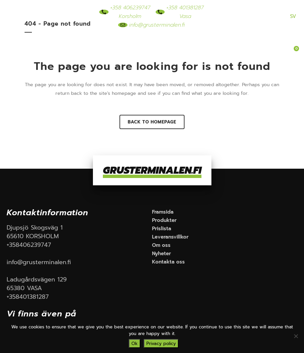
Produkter (116, 44)
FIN (278, 16)
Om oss (113, 59)
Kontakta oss (184, 59)
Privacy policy (161, 343)
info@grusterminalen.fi (39, 262)
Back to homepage (152, 122)
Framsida (76, 43)
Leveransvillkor (220, 43)
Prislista (181, 43)
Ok (134, 343)
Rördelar (148, 43)
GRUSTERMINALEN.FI (152, 170)
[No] (295, 336)
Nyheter (144, 59)
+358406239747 (29, 245)
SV (293, 16)
